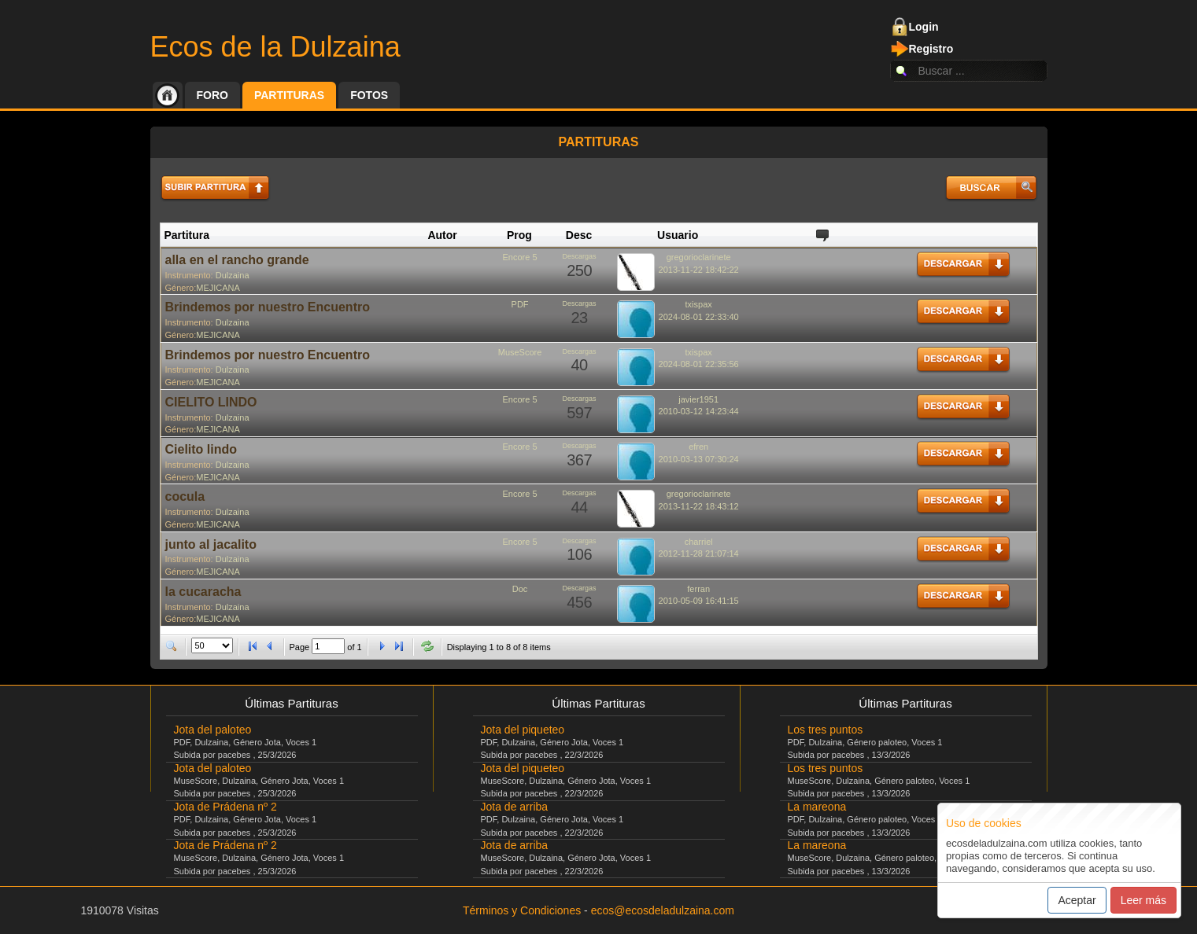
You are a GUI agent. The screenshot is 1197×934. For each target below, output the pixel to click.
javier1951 (698, 399)
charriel (699, 541)
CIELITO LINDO (211, 402)
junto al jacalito (211, 544)
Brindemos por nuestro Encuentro (267, 307)
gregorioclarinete (699, 257)
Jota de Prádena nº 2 (225, 806)
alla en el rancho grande (237, 260)
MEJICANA (218, 287)
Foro (212, 95)
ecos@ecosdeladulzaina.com (662, 910)
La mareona (817, 806)
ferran (698, 589)
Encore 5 (520, 257)
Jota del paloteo (213, 729)
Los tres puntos (825, 729)
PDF (520, 304)
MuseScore (520, 352)
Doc (520, 589)
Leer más (1143, 900)
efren (698, 446)
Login (924, 26)
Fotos (369, 95)
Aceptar (1076, 900)
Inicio (168, 95)
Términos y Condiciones (522, 910)
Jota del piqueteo (523, 729)
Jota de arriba (515, 806)
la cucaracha (203, 591)
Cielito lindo (201, 449)
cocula (185, 496)
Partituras (289, 95)
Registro (931, 48)
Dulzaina (232, 275)
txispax (698, 304)
